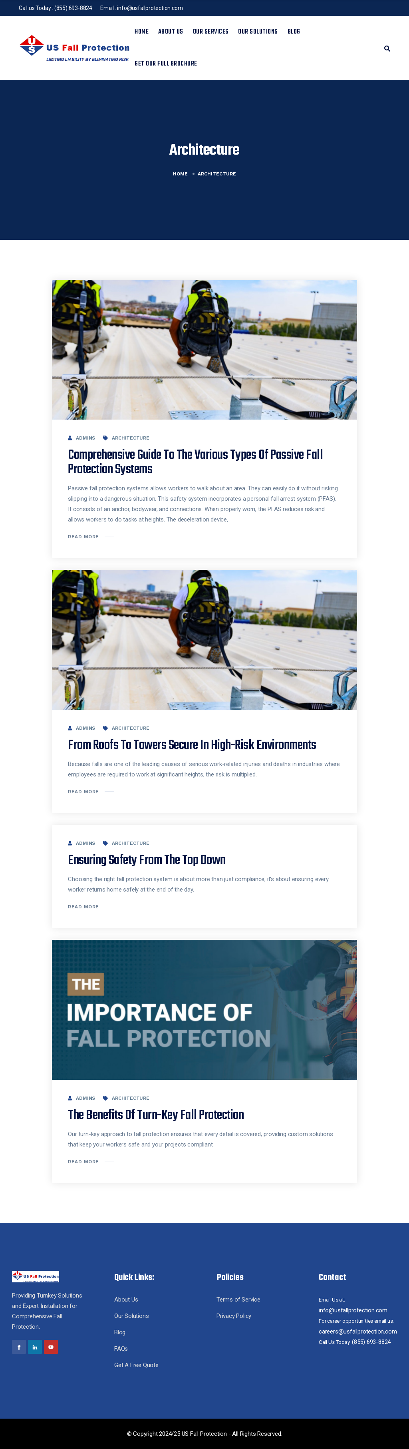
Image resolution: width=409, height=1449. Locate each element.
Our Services (211, 32)
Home (142, 32)
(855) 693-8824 (73, 8)
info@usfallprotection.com (150, 8)
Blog (294, 32)
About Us (170, 32)
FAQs (121, 1348)
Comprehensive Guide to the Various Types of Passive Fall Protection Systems (195, 462)
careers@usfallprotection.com (358, 1331)
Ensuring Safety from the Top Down (147, 860)
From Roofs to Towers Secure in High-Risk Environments (192, 745)
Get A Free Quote (136, 1365)
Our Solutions (258, 32)
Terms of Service (238, 1299)
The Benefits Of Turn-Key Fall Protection (156, 1115)
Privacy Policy (233, 1316)
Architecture (130, 438)
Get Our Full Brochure (166, 64)
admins (85, 438)
